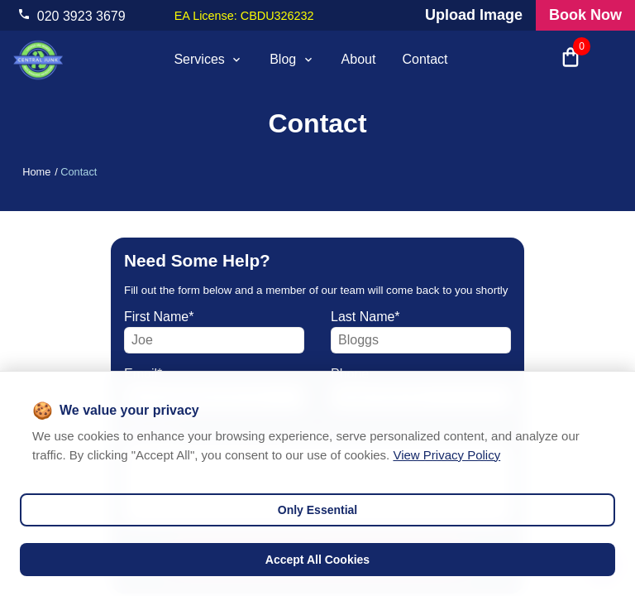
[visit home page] (38, 60)
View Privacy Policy (446, 455)
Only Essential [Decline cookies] (317, 510)
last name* (365, 317)
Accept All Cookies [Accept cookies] (317, 559)
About (358, 59)
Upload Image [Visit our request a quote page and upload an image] (474, 15)
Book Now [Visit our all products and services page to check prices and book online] (585, 15)
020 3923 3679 (81, 16)
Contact (424, 59)
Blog (292, 59)
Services (208, 59)
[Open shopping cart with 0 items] (570, 60)
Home (36, 172)
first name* (158, 317)
